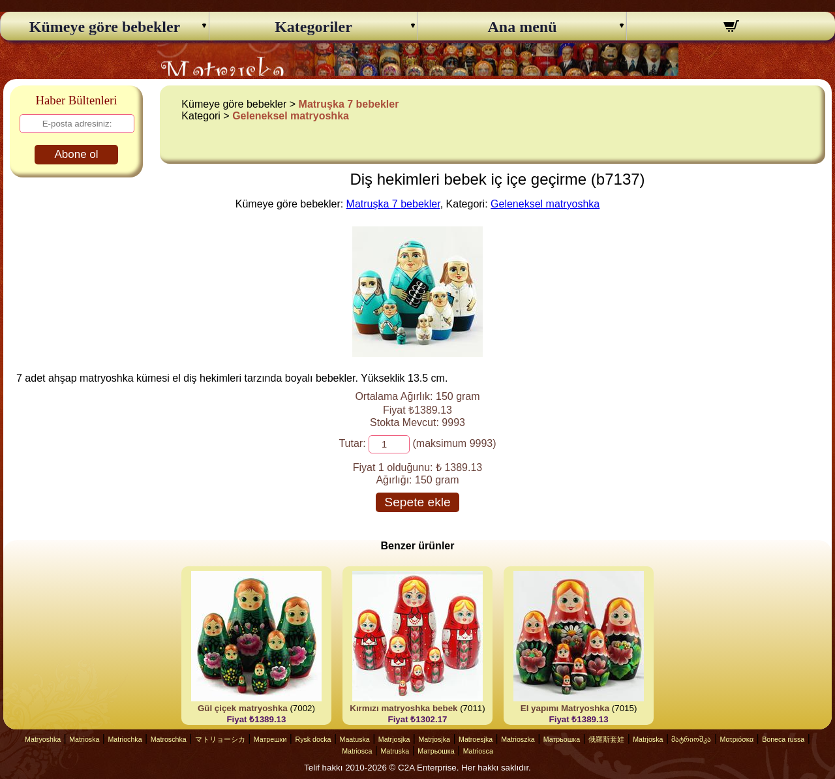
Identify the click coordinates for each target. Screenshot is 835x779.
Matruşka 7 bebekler (349, 104)
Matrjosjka (394, 739)
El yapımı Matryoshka (565, 708)
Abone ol (76, 154)
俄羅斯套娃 (606, 739)
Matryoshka (43, 739)
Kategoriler (313, 26)
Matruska (394, 751)
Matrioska (84, 739)
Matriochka (125, 739)
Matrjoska (648, 739)
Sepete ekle (417, 502)
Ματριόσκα (737, 739)
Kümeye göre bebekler (105, 26)
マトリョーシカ (220, 739)
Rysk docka (313, 739)
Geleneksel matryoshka (290, 115)
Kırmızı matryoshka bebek (403, 708)
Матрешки (270, 739)
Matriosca (357, 751)
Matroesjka (476, 739)
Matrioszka (518, 739)
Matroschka (169, 739)
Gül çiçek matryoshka (243, 708)
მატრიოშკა (691, 739)
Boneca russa (783, 739)
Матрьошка (561, 739)
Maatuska (355, 739)
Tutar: (352, 443)
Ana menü (521, 26)
